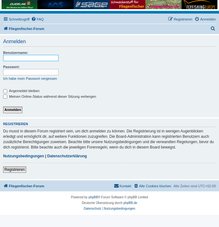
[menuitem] (37, 19)
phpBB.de (130, 203)
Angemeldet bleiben (21, 91)
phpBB (93, 197)
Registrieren (14, 169)
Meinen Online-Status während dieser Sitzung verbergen (49, 96)
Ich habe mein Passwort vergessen (30, 78)
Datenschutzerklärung (67, 156)
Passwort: (11, 67)
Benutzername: (15, 53)
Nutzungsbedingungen (23, 156)
